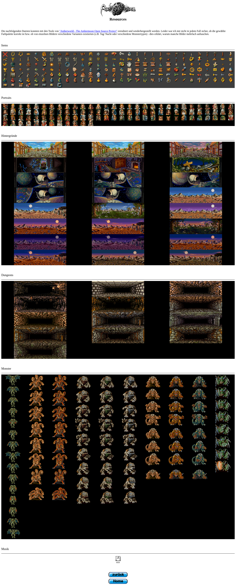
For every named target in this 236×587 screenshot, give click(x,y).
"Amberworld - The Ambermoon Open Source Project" (88, 31)
